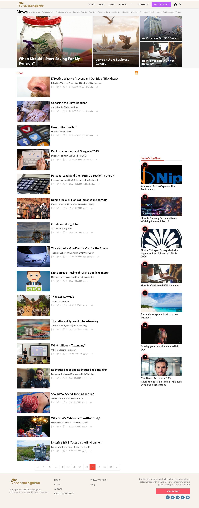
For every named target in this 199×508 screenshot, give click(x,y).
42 (98, 467)
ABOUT (58, 488)
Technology (168, 12)
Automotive (34, 12)
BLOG (91, 4)
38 (74, 467)
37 (68, 467)
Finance (101, 12)
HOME (57, 480)
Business (60, 12)
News (102, 4)
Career (68, 12)
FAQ (92, 484)
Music (152, 12)
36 (62, 467)
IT (140, 12)
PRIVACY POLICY (99, 480)
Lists (111, 4)
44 (111, 467)
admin (85, 208)
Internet (134, 12)
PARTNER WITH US (64, 493)
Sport (159, 12)
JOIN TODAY (173, 491)
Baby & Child (48, 12)
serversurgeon (89, 257)
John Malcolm (87, 87)
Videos (122, 4)
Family (84, 12)
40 (86, 467)
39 (80, 467)
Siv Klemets (87, 160)
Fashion (92, 12)
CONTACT (143, 4)
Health (125, 12)
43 (105, 467)
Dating (76, 12)
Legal (145, 12)
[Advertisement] (161, 109)
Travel (178, 12)
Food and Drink (113, 12)
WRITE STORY (161, 4)
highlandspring (89, 184)
